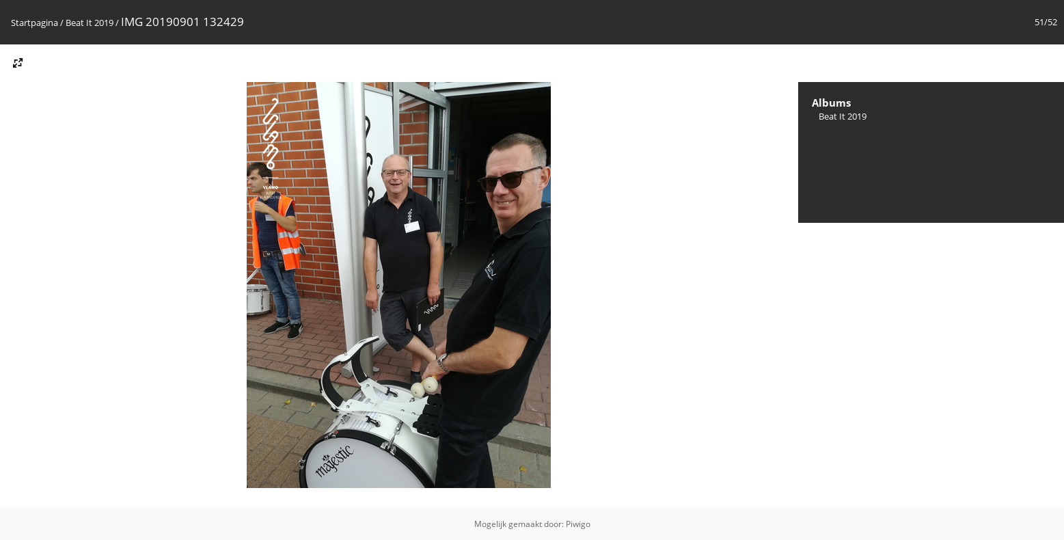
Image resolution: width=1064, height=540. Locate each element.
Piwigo (578, 524)
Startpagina (34, 22)
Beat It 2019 (89, 22)
